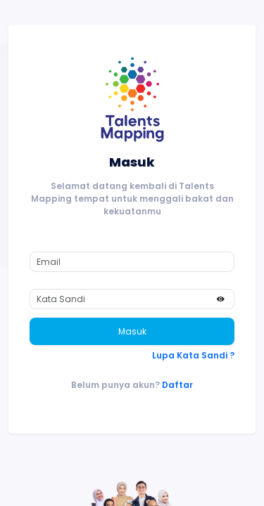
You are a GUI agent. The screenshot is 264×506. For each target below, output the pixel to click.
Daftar (177, 385)
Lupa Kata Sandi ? (193, 355)
